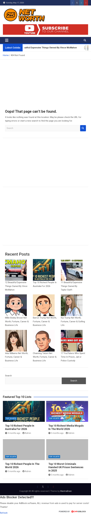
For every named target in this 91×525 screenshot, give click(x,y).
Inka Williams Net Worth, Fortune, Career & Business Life (16, 367)
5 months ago (56, 443)
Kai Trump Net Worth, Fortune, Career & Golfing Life (73, 328)
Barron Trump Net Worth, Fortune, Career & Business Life (45, 328)
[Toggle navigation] (7, 40)
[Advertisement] (45, 81)
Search (83, 128)
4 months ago (12, 443)
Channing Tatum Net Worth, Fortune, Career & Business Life (45, 367)
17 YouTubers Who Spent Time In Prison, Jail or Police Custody (73, 367)
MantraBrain (66, 501)
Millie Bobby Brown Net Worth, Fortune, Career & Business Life (17, 328)
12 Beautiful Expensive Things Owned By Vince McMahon (16, 290)
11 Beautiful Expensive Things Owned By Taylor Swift (71, 290)
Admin (26, 443)
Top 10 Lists (11, 428)
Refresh (4, 523)
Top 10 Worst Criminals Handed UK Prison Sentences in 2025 (65, 477)
